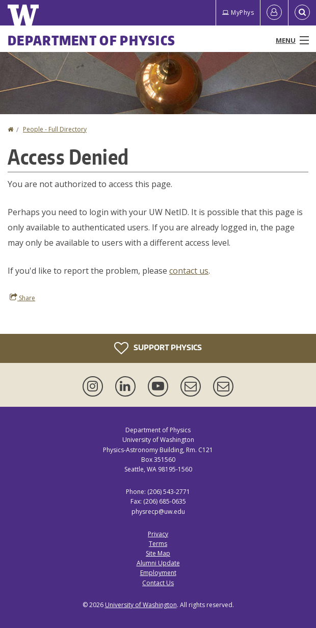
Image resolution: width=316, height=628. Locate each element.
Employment (158, 572)
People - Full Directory (55, 129)
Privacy (158, 534)
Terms (158, 543)
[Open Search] (302, 12)
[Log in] (274, 12)
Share (22, 297)
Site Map (158, 553)
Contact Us (158, 583)
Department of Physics (91, 40)
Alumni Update (158, 563)
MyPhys (238, 12)
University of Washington (141, 604)
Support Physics (158, 348)
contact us (188, 270)
